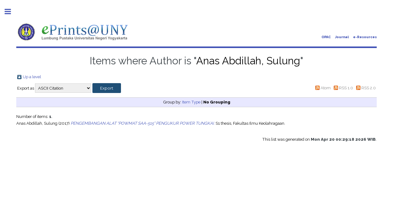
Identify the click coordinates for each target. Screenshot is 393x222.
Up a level (32, 76)
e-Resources (365, 37)
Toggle (11, 11)
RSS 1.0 (346, 87)
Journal (342, 37)
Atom (326, 87)
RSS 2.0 (368, 87)
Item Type (191, 101)
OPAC (326, 37)
